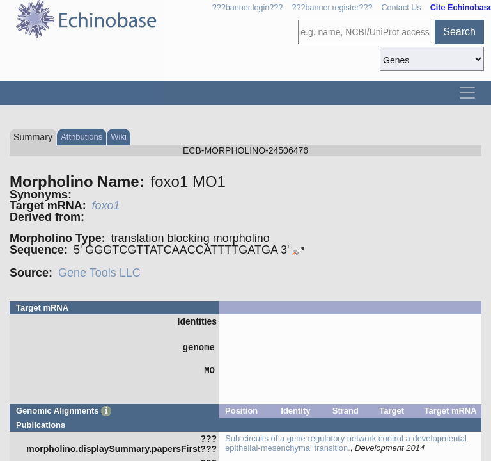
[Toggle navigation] (467, 93)
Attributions (81, 137)
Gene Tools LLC (99, 272)
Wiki (119, 137)
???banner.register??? (332, 7)
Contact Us (401, 7)
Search (459, 31)
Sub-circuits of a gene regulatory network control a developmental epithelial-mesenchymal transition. (346, 443)
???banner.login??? (247, 7)
